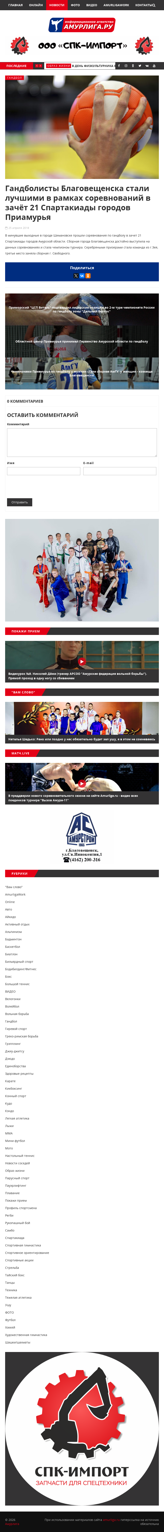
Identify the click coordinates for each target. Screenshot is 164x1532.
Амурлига (12, 1524)
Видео (91, 5)
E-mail (88, 463)
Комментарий (18, 424)
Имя (11, 463)
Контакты (143, 5)
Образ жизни (58, 66)
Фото (75, 5)
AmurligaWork (116, 5)
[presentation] (39, 486)
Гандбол (14, 78)
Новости (56, 5)
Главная (15, 5)
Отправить (20, 502)
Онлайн (36, 5)
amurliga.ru (111, 1520)
